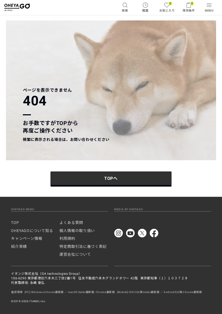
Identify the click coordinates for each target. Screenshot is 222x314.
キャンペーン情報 (26, 238)
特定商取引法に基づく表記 (83, 246)
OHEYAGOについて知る (32, 231)
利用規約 (67, 238)
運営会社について (75, 254)
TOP (15, 222)
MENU (209, 7)
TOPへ (111, 178)
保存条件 (188, 6)
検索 (125, 7)
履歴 (145, 7)
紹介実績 (19, 246)
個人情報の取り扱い (77, 231)
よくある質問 (71, 222)
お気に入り (167, 6)
